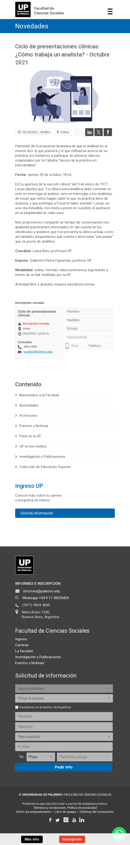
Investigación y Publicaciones (42, 456)
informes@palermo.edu (41, 591)
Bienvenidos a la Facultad (39, 395)
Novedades (31, 26)
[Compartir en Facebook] (108, 135)
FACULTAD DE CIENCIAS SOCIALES (87, 794)
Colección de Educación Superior (45, 467)
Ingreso (21, 639)
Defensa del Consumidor (97, 812)
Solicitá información (36, 513)
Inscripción (72, 839)
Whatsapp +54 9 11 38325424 (45, 598)
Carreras (22, 645)
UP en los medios (33, 446)
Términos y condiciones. (50, 807)
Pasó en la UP (30, 436)
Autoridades (28, 405)
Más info (32, 839)
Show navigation (110, 11)
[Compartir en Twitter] (98, 135)
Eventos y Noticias (33, 426)
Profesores (28, 415)
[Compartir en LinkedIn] (89, 135)
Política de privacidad (82, 807)
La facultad (24, 651)
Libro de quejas (65, 812)
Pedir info (64, 767)
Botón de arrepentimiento (33, 812)
